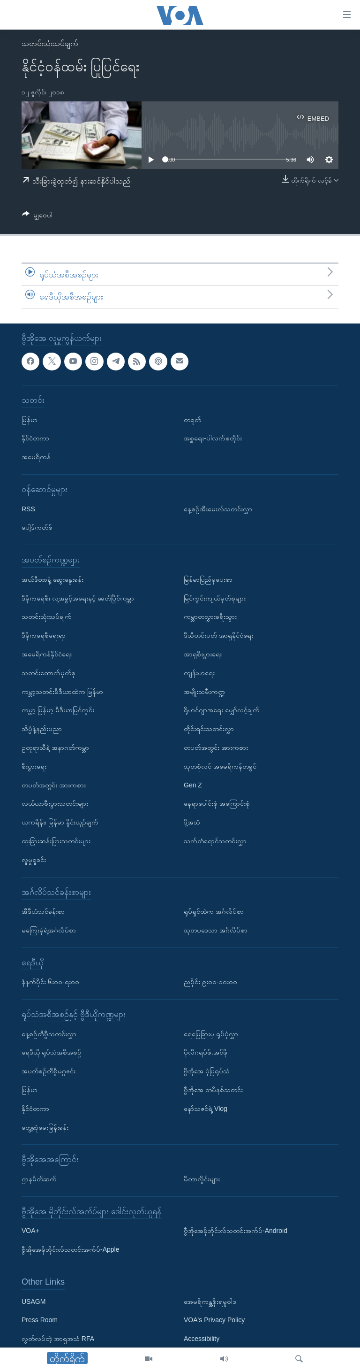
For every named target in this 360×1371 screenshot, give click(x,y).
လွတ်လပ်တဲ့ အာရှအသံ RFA (58, 1338)
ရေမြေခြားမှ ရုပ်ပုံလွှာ (211, 1034)
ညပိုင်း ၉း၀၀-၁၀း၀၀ (210, 982)
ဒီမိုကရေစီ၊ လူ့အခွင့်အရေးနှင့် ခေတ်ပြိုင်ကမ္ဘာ (78, 597)
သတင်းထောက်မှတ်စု (48, 673)
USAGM (33, 1301)
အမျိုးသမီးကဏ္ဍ (204, 691)
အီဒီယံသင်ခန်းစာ (43, 911)
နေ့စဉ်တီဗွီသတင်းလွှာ (49, 1034)
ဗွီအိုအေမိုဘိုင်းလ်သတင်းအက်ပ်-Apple (70, 1249)
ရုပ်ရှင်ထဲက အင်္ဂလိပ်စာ (214, 911)
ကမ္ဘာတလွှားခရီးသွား (210, 616)
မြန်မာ (30, 419)
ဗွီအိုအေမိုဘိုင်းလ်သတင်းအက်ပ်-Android (235, 1230)
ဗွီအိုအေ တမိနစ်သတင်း (213, 1090)
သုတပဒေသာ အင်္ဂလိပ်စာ (216, 930)
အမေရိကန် (36, 457)
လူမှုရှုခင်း (34, 859)
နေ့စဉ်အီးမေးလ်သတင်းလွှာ (218, 508)
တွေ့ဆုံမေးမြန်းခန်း (45, 1127)
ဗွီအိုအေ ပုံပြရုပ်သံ (207, 1071)
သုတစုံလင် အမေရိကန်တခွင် (220, 766)
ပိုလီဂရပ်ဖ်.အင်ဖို (205, 1052)
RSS (28, 508)
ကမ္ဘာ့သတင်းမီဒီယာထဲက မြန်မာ (62, 691)
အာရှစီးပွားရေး (203, 654)
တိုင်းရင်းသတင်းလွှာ (209, 728)
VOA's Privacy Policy (214, 1320)
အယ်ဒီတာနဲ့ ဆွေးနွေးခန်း (52, 579)
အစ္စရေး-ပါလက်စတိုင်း (213, 438)
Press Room (40, 1320)
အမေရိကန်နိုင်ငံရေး (47, 654)
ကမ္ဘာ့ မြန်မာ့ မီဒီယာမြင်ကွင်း (58, 710)
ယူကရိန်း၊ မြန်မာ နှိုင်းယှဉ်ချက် (60, 822)
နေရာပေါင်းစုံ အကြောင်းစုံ (217, 803)
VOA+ (30, 1230)
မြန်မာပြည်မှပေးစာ (208, 579)
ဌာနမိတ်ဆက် (39, 1179)
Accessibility (201, 1338)
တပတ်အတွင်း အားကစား (54, 784)
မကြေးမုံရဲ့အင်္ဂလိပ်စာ (49, 930)
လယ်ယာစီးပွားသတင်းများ (55, 803)
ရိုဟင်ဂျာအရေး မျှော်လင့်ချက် (222, 710)
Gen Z (193, 784)
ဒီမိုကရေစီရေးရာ (44, 635)
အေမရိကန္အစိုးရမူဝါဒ (210, 1301)
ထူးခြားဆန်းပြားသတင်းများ (56, 841)
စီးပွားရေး (34, 766)
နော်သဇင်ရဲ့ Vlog (205, 1108)
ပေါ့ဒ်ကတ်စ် (37, 527)
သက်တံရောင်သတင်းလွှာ (215, 841)
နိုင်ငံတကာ (35, 438)
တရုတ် (192, 419)
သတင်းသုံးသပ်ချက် (50, 43)
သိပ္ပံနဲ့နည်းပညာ (42, 728)
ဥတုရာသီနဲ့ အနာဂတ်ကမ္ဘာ (55, 747)
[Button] (37, 217)
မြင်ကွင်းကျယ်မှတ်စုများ (215, 597)
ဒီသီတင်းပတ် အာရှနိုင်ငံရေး (218, 635)
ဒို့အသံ (192, 822)
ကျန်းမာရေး (199, 673)
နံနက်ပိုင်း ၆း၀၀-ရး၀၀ (50, 982)
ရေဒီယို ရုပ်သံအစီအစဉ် (52, 1052)
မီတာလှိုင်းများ (202, 1179)
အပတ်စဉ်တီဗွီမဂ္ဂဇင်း (48, 1071)
